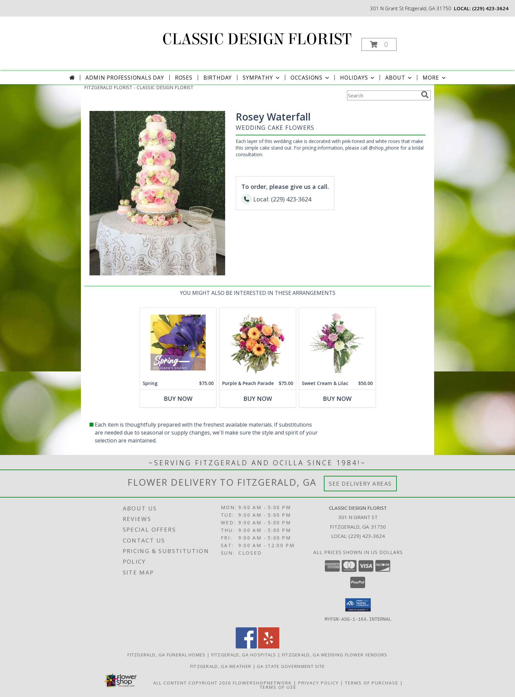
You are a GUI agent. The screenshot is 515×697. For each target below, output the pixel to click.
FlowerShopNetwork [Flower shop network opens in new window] (262, 682)
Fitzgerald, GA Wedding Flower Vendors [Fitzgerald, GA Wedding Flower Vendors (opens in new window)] (335, 654)
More (435, 77)
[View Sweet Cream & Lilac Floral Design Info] (337, 342)
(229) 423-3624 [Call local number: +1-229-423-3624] (490, 8)
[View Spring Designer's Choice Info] (178, 342)
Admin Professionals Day (125, 77)
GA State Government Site (291, 666)
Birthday (217, 77)
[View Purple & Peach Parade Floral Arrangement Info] (258, 342)
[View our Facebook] (246, 646)
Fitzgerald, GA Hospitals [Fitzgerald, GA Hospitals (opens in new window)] (243, 654)
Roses (183, 77)
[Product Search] (382, 95)
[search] (424, 95)
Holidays (358, 77)
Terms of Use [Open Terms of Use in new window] (278, 687)
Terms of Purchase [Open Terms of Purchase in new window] (371, 682)
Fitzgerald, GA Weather (221, 666)
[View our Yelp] (268, 646)
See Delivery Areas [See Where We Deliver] (360, 483)
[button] (378, 44)
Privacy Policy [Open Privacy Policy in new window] (318, 682)
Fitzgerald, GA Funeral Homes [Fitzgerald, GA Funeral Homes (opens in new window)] (166, 654)
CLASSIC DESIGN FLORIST (257, 39)
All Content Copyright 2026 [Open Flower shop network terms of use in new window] (192, 682)
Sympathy (262, 77)
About (399, 77)
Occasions (310, 77)
